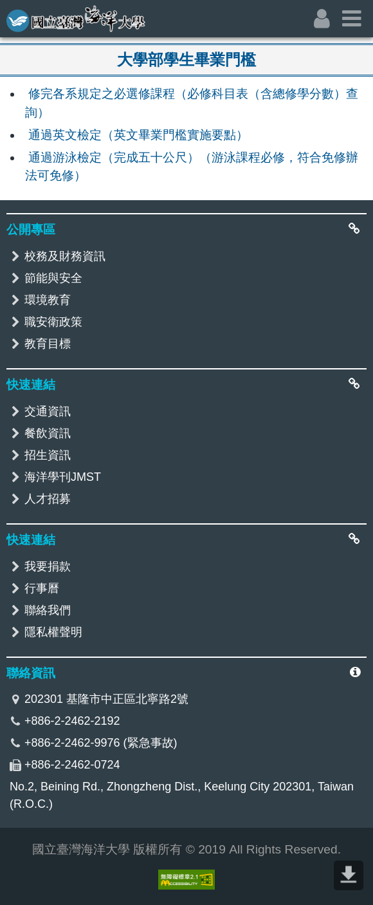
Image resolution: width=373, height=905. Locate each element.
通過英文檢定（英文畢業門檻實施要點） (138, 135)
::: (8, 10)
